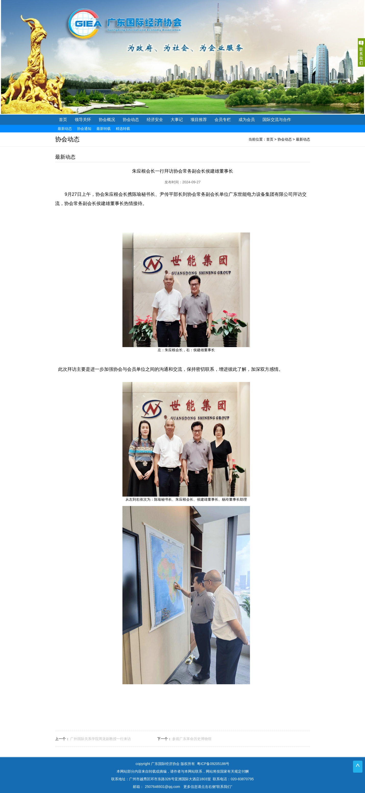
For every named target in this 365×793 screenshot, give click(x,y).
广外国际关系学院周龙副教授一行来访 (100, 739)
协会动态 (285, 139)
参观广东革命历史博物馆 (191, 739)
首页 (63, 119)
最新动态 (303, 139)
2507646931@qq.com (162, 787)
